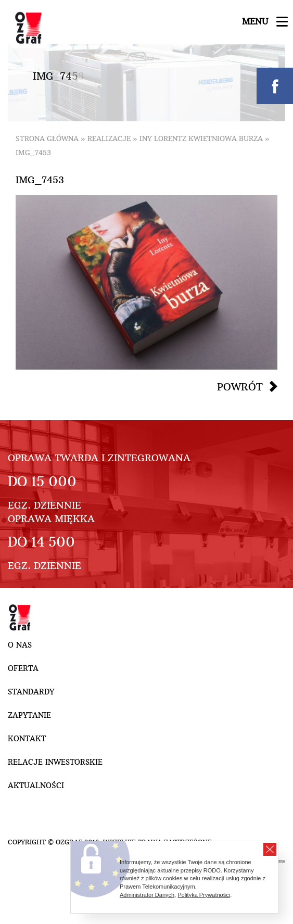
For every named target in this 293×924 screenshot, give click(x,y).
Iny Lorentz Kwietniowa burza (201, 138)
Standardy (31, 692)
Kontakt (27, 738)
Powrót (240, 387)
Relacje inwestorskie (55, 762)
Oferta (23, 668)
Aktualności (36, 785)
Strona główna (47, 138)
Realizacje (109, 138)
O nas (20, 645)
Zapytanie (29, 715)
